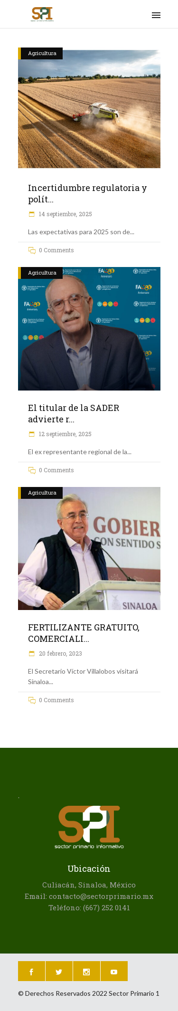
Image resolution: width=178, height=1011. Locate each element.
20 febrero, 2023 (59, 653)
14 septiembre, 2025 (64, 214)
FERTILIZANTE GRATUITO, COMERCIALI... (84, 632)
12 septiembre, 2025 (64, 434)
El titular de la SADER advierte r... (73, 413)
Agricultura (42, 53)
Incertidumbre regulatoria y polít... (87, 193)
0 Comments (56, 250)
